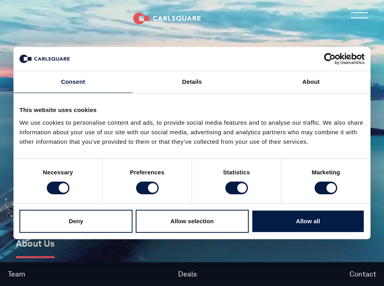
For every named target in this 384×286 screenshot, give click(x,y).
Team (16, 274)
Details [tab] (192, 81)
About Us (35, 243)
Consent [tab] (73, 81)
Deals (187, 274)
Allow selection (191, 221)
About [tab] (311, 81)
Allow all (308, 221)
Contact (362, 274)
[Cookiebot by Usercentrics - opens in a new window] (330, 59)
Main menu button (359, 18)
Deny (76, 221)
